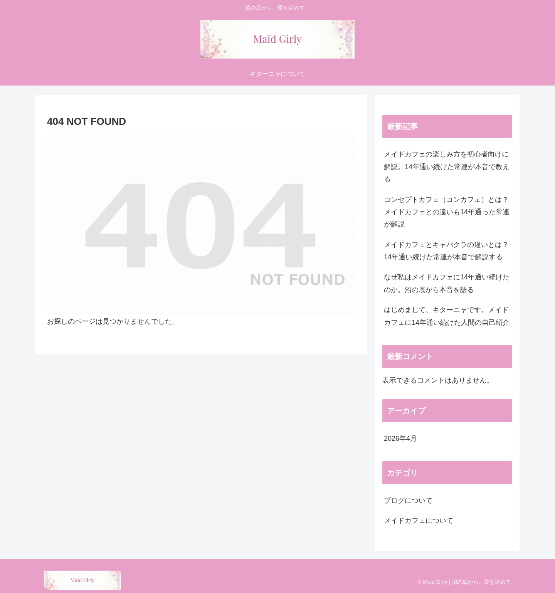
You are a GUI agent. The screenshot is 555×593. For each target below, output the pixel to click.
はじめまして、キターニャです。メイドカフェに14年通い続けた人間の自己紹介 (447, 316)
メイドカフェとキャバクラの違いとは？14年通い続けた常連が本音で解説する (446, 251)
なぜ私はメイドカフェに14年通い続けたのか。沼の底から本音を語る (447, 283)
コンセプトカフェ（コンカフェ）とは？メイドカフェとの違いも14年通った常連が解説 (447, 212)
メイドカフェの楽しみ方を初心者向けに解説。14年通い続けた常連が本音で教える (447, 166)
